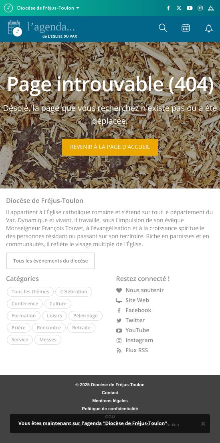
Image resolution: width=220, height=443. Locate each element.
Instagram (134, 340)
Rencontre (49, 327)
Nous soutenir (140, 290)
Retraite (81, 327)
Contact (110, 393)
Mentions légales (110, 401)
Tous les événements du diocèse (50, 260)
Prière (19, 327)
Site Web (132, 300)
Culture (58, 303)
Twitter (130, 320)
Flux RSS (132, 350)
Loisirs (54, 315)
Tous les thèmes (30, 291)
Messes (47, 339)
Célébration (73, 291)
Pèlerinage (85, 315)
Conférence (25, 303)
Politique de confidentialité (110, 409)
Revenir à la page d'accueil (110, 147)
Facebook (133, 310)
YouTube (132, 330)
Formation (24, 315)
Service (20, 339)
